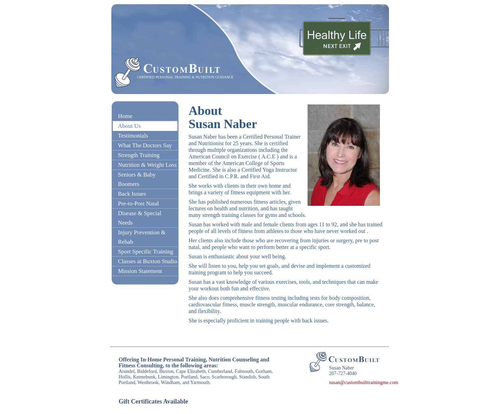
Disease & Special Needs (139, 218)
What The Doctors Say (145, 145)
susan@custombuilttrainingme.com (363, 382)
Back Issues (132, 193)
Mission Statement (140, 271)
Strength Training (139, 155)
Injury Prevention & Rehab (142, 237)
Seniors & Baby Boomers (137, 179)
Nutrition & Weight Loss (147, 165)
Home (125, 116)
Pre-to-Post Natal (138, 203)
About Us (129, 126)
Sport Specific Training (145, 251)
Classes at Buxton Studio (147, 261)
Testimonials (133, 135)
